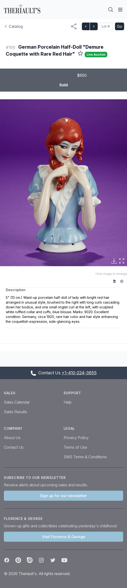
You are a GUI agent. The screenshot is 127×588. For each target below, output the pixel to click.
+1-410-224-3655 (79, 372)
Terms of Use (75, 447)
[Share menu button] (73, 26)
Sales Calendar (17, 402)
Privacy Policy (76, 437)
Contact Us (14, 447)
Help (68, 402)
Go (119, 26)
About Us (12, 437)
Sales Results (15, 411)
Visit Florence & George (63, 536)
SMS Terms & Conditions (85, 456)
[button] (63, 182)
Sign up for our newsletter (63, 495)
